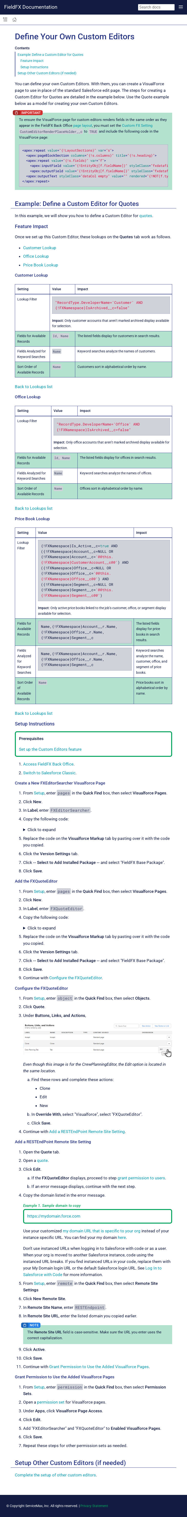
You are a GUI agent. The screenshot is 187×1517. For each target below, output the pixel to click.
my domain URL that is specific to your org (101, 1230)
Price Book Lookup (40, 265)
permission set (51, 1402)
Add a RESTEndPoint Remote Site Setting (87, 1131)
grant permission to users (141, 1178)
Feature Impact (32, 61)
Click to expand (42, 829)
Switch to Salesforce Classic (49, 772)
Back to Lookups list (34, 386)
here (122, 1237)
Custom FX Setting (137, 125)
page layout (82, 125)
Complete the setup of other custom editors (55, 1475)
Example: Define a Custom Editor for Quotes (50, 55)
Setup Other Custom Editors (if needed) (47, 73)
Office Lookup (36, 256)
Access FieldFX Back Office (48, 764)
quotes (145, 215)
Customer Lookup (39, 247)
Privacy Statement (94, 1506)
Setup (39, 793)
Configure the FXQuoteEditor (75, 977)
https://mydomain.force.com (53, 1216)
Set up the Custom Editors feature (50, 749)
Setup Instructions (34, 67)
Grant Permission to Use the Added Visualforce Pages (99, 1366)
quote (42, 1160)
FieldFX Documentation (30, 7)
